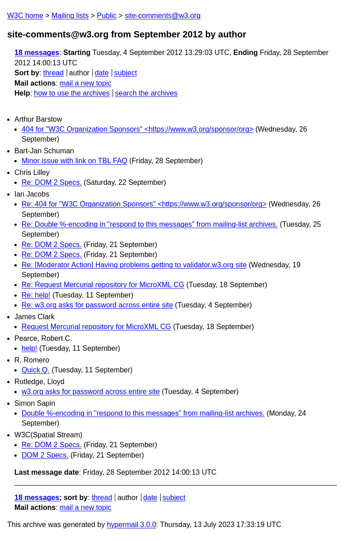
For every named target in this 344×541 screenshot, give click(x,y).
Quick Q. (36, 370)
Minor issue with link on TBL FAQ (74, 161)
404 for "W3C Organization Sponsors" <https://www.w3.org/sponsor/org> (137, 129)
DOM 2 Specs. (45, 455)
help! (29, 348)
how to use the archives (72, 93)
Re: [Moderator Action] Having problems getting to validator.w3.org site (134, 265)
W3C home (25, 15)
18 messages (36, 52)
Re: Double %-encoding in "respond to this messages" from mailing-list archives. (150, 224)
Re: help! (36, 295)
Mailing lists (70, 15)
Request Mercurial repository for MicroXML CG (96, 326)
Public (107, 15)
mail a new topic (85, 83)
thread (53, 73)
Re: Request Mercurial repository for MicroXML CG (103, 285)
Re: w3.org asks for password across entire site (97, 305)
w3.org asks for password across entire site (91, 391)
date (102, 73)
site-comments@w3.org (162, 15)
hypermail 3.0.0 (131, 524)
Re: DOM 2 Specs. (51, 182)
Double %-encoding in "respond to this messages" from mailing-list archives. (143, 413)
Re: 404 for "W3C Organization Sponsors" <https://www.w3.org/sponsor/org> (144, 204)
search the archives (146, 93)
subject (125, 73)
